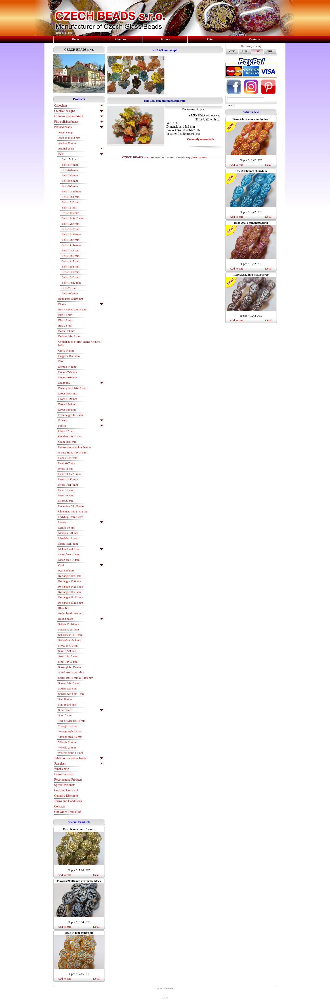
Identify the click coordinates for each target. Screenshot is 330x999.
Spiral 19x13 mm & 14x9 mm (75, 677)
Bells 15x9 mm (70, 272)
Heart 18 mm (66, 490)
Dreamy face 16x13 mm (72, 388)
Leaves (62, 522)
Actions (165, 39)
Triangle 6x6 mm (68, 726)
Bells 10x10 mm (71, 191)
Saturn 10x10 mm (68, 624)
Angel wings (65, 132)
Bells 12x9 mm (70, 229)
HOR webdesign (165, 988)
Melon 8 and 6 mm (69, 549)
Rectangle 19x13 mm (70, 602)
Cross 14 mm (66, 350)
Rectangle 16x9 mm (70, 592)
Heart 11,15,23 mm (69, 474)
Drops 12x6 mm (67, 404)
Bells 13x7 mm (70, 239)
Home (75, 39)
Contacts (254, 39)
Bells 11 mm (69, 207)
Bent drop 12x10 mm (70, 298)
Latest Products (64, 774)
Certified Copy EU (66, 790)
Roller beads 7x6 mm (70, 613)
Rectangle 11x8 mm (70, 575)
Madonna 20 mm (68, 533)
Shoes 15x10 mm (68, 645)
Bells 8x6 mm (70, 180)
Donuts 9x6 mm (67, 377)
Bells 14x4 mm (70, 250)
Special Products (64, 785)
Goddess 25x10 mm (70, 436)
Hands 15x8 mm (68, 457)
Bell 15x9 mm (70, 159)
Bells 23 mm (69, 288)
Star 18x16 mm (67, 704)
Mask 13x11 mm (68, 543)
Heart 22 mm (66, 500)
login (165, 995)
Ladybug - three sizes (70, 516)
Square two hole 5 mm (71, 694)
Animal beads (66, 148)
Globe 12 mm (66, 431)
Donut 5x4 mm (67, 366)
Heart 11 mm (66, 468)
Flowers (63, 420)
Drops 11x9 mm (67, 398)
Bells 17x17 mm (71, 282)
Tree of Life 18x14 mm (72, 720)
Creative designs (64, 111)
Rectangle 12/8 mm (69, 581)
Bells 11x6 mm (70, 213)
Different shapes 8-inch (69, 116)
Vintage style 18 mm (70, 731)
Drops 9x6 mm (67, 409)
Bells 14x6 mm (70, 255)
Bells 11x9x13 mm (73, 218)
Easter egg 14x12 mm (71, 415)
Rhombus (63, 608)
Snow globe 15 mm (69, 667)
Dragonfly (64, 382)
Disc (61, 361)
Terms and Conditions (68, 801)
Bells (61, 154)
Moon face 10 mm (69, 554)
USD (257, 51)
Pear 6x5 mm (66, 570)
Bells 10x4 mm (70, 196)
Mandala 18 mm (67, 538)
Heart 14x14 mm (68, 484)
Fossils (62, 425)
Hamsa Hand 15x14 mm (72, 452)
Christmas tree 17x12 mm (73, 511)
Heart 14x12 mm (68, 479)
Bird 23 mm (65, 325)
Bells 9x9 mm (70, 186)
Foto (209, 39)
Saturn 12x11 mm (68, 629)
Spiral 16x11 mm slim (71, 672)
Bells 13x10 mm (71, 234)
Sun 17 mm (65, 715)
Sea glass (60, 763)
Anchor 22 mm (67, 143)
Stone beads (65, 710)
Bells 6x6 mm (70, 170)
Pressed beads (63, 127)
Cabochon (60, 105)
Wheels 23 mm (67, 747)
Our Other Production (68, 812)
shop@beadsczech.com (196, 157)
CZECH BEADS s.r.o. (79, 49)
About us (120, 39)
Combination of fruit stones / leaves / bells (79, 343)
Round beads (66, 618)
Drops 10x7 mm (67, 393)
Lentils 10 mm (66, 527)
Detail (96, 875)
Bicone (62, 304)
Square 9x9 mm (67, 688)
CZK (232, 51)
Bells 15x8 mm (70, 266)
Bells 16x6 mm (70, 277)
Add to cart (64, 875)
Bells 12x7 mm (70, 223)
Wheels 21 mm (67, 742)
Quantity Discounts (66, 795)
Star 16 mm (65, 699)
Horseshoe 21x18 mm (71, 506)
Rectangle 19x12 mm (70, 597)
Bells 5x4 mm (70, 164)
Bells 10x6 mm (70, 202)
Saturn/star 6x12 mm (70, 634)
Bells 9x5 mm (70, 293)
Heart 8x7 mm (66, 463)
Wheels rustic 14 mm (70, 753)
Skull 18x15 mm (68, 656)
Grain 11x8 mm (67, 441)
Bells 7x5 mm (70, 175)
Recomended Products (68, 779)
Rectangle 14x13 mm (70, 586)
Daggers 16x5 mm (69, 356)
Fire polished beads (66, 121)
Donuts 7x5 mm (67, 372)
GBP (270, 51)
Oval (61, 565)
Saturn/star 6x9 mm (69, 640)
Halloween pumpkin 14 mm (74, 447)
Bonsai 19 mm (66, 331)
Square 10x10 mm (69, 683)
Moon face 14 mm (69, 559)
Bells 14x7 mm (70, 261)
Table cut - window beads (70, 758)
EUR (245, 51)
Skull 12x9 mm (67, 651)
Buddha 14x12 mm (69, 336)
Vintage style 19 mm (70, 736)
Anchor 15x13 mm (69, 137)
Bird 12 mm (65, 314)
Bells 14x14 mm (71, 245)
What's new (61, 769)
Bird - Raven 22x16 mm (72, 309)
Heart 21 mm (66, 495)
